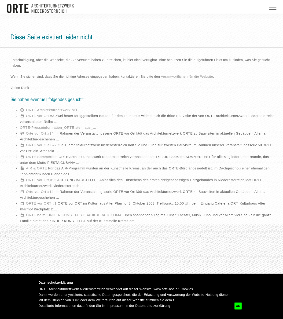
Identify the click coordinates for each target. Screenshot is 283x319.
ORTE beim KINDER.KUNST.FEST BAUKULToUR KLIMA (74, 215)
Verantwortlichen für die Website (187, 76)
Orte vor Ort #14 (40, 133)
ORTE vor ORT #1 (41, 203)
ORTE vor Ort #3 (40, 116)
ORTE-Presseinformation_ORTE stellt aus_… (58, 127)
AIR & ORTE (36, 168)
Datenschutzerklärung (152, 306)
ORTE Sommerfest (42, 157)
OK (238, 306)
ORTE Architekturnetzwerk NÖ (51, 110)
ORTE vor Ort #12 (41, 180)
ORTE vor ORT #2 (41, 145)
